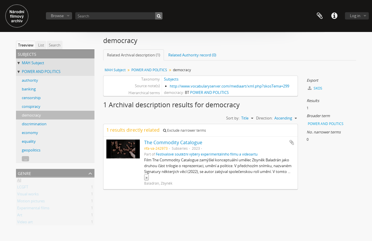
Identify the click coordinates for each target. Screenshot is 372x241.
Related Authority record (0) (192, 55)
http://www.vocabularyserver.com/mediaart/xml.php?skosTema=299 (229, 86)
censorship (31, 97)
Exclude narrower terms (184, 130)
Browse (57, 15)
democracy (31, 115)
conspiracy (31, 106)
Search (54, 45)
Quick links (334, 16)
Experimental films (33, 209)
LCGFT (22, 188)
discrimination (34, 123)
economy (30, 132)
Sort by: (232, 118)
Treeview (25, 45)
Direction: (264, 118)
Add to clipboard (292, 142)
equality (29, 141)
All (19, 181)
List (41, 45)
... (25, 158)
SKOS (315, 88)
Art (19, 216)
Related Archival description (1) (133, 55)
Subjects (171, 79)
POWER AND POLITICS (41, 71)
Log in (355, 15)
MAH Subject (33, 62)
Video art (25, 223)
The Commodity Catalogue (173, 142)
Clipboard (319, 16)
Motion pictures (31, 202)
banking (29, 89)
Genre (24, 173)
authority (30, 80)
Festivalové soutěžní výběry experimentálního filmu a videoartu (206, 154)
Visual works (28, 195)
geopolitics (31, 150)
